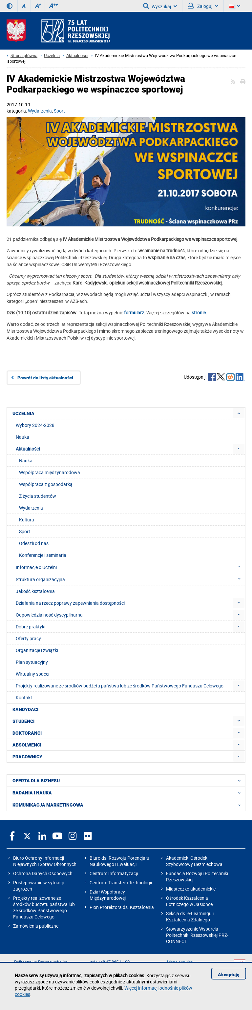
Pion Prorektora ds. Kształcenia (122, 907)
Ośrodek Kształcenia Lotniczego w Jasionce (189, 901)
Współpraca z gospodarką (46, 484)
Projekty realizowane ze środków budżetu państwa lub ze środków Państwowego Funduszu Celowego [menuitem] (119, 686)
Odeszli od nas (34, 543)
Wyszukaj (160, 6)
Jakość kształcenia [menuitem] (35, 591)
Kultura (26, 519)
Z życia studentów (37, 496)
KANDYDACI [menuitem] (25, 709)
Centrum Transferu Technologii (121, 882)
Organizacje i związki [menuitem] (37, 650)
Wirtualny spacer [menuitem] (33, 674)
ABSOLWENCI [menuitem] (26, 744)
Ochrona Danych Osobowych (43, 873)
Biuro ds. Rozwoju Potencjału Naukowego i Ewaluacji (119, 861)
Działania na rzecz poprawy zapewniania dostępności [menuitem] (70, 603)
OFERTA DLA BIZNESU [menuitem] (128, 780)
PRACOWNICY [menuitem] (27, 756)
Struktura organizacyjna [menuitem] (130, 579)
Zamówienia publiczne (35, 926)
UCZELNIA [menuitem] (23, 413)
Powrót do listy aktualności (45, 377)
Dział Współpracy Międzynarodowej (108, 895)
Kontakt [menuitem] (24, 697)
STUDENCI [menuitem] (23, 721)
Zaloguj (203, 6)
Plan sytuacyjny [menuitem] (32, 662)
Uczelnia (52, 55)
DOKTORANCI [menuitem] (27, 733)
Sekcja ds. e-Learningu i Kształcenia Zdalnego (190, 916)
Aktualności (77, 55)
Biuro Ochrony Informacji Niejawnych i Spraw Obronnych (44, 861)
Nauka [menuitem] (22, 437)
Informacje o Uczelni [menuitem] (130, 567)
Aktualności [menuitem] (28, 449)
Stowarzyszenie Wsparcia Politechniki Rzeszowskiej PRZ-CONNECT (197, 935)
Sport (59, 111)
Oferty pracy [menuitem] (28, 638)
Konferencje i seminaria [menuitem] (42, 555)
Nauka (25, 460)
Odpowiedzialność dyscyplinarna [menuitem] (49, 615)
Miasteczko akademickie (191, 889)
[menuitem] (238, 413)
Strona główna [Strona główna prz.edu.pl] (23, 55)
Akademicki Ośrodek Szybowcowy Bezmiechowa (194, 861)
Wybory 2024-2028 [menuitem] (35, 425)
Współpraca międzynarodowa (49, 472)
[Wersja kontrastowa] (9, 6)
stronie (199, 312)
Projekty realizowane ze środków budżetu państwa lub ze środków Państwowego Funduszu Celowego (44, 907)
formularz (134, 312)
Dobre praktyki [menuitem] (30, 626)
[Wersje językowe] (234, 6)
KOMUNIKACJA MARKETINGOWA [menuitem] (128, 805)
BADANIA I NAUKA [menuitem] (128, 793)
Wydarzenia (40, 111)
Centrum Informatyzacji (114, 873)
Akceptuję (229, 974)
